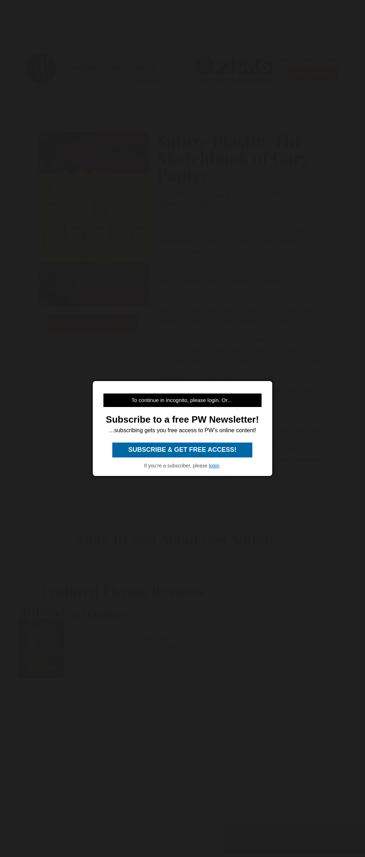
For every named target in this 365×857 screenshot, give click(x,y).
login (214, 465)
